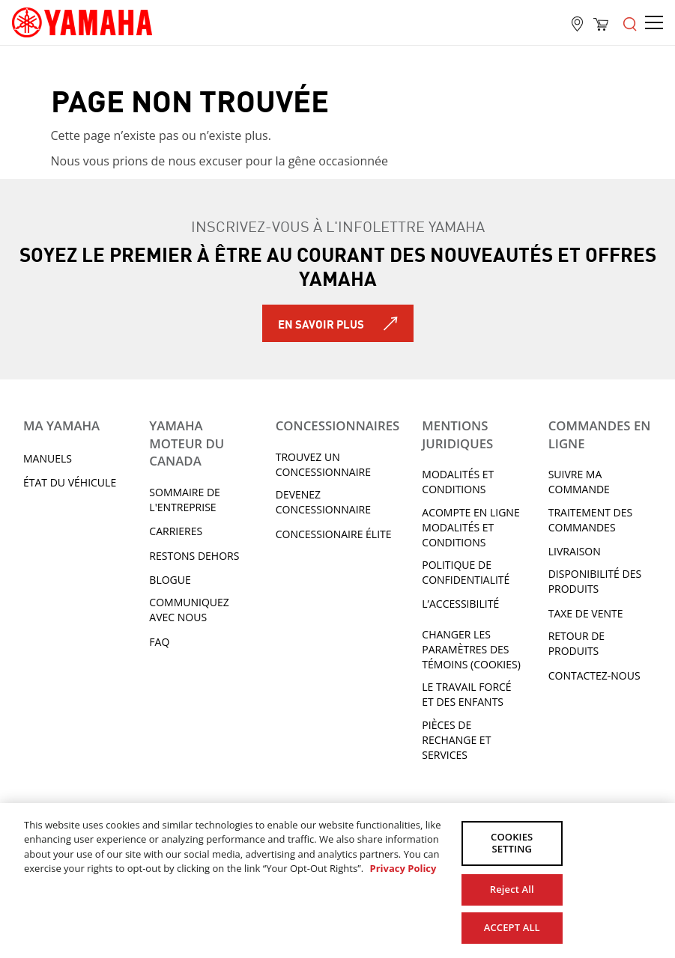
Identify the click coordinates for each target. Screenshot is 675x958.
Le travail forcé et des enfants (466, 694)
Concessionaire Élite (334, 534)
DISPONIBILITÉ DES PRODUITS (594, 581)
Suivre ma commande (579, 481)
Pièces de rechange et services (456, 740)
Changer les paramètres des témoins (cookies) (471, 649)
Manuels (47, 458)
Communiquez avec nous (188, 609)
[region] (337, 880)
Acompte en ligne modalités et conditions (470, 527)
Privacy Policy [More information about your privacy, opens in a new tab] (402, 868)
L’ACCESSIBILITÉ (460, 604)
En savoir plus (321, 323)
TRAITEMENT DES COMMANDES (590, 519)
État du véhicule (69, 482)
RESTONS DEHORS (194, 556)
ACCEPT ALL (512, 926)
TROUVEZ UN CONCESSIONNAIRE (323, 464)
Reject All (512, 888)
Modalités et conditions (458, 481)
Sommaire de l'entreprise (184, 499)
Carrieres (175, 531)
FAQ (159, 642)
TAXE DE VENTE (585, 613)
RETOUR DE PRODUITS (576, 643)
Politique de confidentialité (465, 572)
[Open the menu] (630, 22)
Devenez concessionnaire (323, 501)
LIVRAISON (574, 551)
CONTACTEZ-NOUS (594, 675)
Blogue (169, 580)
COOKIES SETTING (512, 843)
